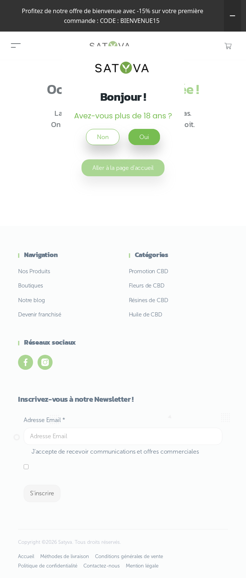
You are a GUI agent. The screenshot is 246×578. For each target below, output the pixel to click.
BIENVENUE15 (140, 21)
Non (102, 137)
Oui (144, 137)
